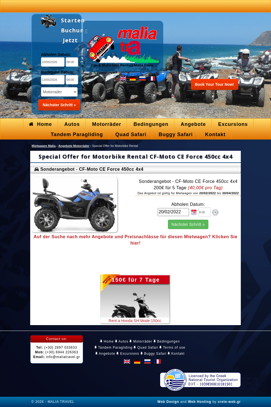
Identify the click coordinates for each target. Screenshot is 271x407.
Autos (121, 341)
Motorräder (140, 341)
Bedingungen (167, 341)
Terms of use (172, 347)
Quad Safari (146, 347)
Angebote (105, 354)
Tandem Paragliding (113, 347)
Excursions (127, 354)
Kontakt (176, 354)
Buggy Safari (153, 354)
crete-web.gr (229, 402)
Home (107, 341)
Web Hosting (199, 402)
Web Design (168, 402)
